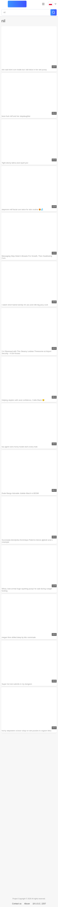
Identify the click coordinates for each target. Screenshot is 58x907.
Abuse (27, 904)
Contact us (16, 904)
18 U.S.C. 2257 (39, 904)
